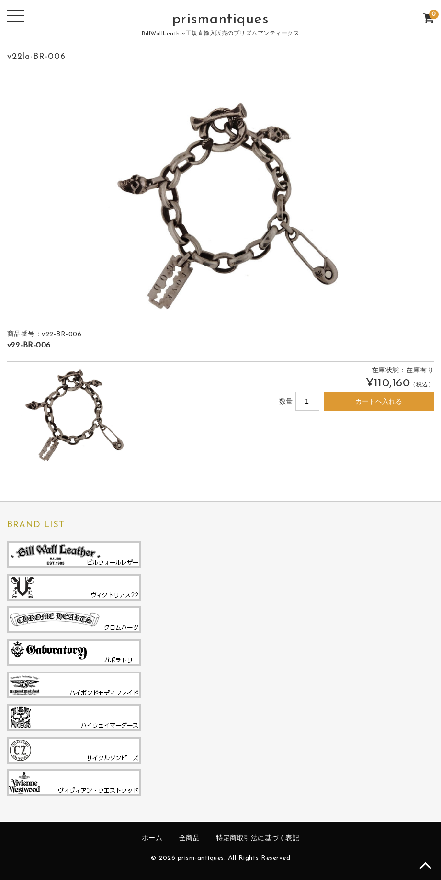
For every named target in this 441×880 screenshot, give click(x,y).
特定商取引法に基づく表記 (257, 838)
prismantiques (220, 19)
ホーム (152, 838)
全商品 (189, 838)
